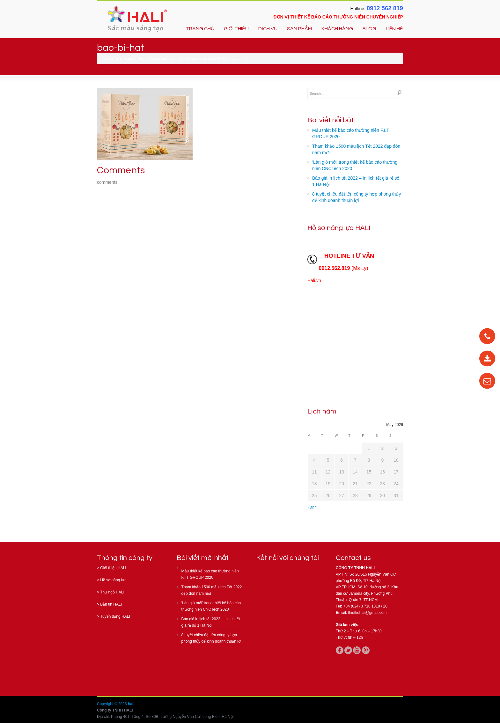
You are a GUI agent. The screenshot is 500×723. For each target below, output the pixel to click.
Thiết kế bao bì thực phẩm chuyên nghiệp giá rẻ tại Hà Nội (182, 58)
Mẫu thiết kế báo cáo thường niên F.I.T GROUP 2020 (350, 133)
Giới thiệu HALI (113, 568)
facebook (339, 650)
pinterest (366, 650)
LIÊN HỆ (394, 28)
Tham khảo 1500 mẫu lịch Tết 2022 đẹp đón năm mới (356, 149)
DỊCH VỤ (267, 28)
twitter (348, 650)
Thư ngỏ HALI (112, 592)
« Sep (312, 508)
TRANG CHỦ (200, 28)
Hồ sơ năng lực (113, 580)
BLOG (369, 28)
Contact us (353, 558)
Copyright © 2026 (112, 704)
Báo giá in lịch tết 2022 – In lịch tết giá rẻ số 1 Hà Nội (355, 181)
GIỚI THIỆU (236, 28)
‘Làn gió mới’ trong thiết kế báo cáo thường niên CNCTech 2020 (354, 165)
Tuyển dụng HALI (115, 616)
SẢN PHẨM (299, 28)
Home (128, 58)
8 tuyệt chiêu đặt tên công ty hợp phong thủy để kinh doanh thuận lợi (356, 197)
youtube (357, 650)
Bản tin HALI (111, 604)
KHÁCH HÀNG (337, 28)
